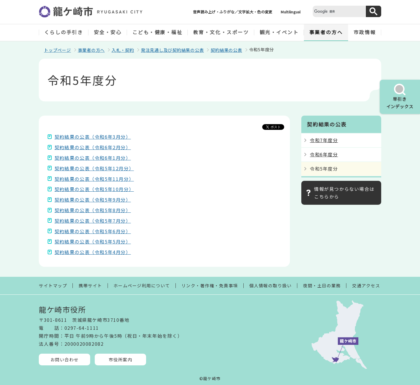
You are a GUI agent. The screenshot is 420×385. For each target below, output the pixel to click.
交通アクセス (366, 285)
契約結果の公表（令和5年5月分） (92, 241)
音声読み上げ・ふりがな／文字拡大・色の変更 (232, 12)
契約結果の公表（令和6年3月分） (92, 136)
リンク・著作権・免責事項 (209, 285)
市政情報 (365, 32)
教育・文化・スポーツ (221, 32)
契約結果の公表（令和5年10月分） (94, 189)
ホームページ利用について (142, 285)
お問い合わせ (65, 360)
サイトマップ (53, 285)
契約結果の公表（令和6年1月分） (92, 157)
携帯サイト (90, 285)
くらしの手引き (63, 32)
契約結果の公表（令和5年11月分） (94, 178)
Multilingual (290, 12)
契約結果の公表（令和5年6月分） (92, 231)
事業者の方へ (326, 32)
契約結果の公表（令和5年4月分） (92, 252)
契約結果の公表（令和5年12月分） (94, 168)
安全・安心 (108, 32)
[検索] (338, 11)
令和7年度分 (324, 140)
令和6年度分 (324, 154)
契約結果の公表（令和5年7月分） (92, 220)
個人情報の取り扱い (270, 285)
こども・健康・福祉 (157, 32)
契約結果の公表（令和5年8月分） (92, 210)
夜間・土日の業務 (322, 285)
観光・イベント (279, 32)
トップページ (57, 50)
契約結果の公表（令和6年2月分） (92, 147)
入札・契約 (123, 50)
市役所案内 (120, 360)
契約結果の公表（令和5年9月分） (92, 199)
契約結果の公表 (226, 50)
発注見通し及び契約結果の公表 (172, 50)
